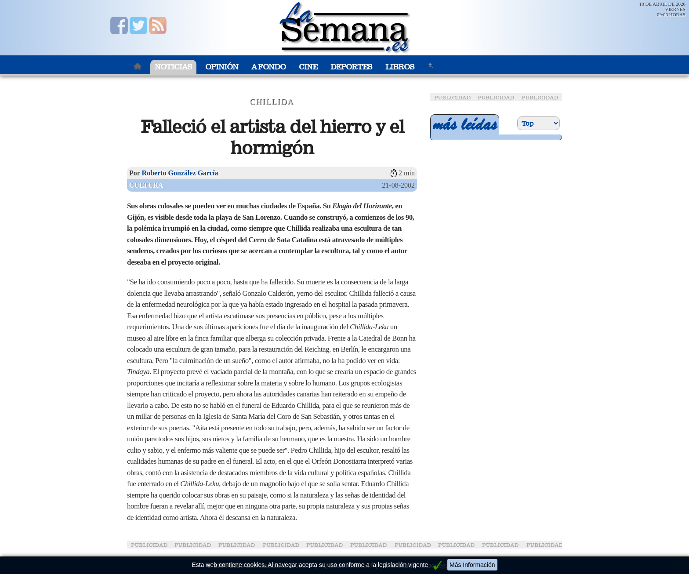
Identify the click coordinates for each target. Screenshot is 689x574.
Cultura (146, 185)
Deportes (351, 67)
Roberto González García (180, 173)
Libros (399, 67)
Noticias (173, 67)
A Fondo (268, 67)
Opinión (221, 67)
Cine (308, 67)
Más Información (472, 564)
